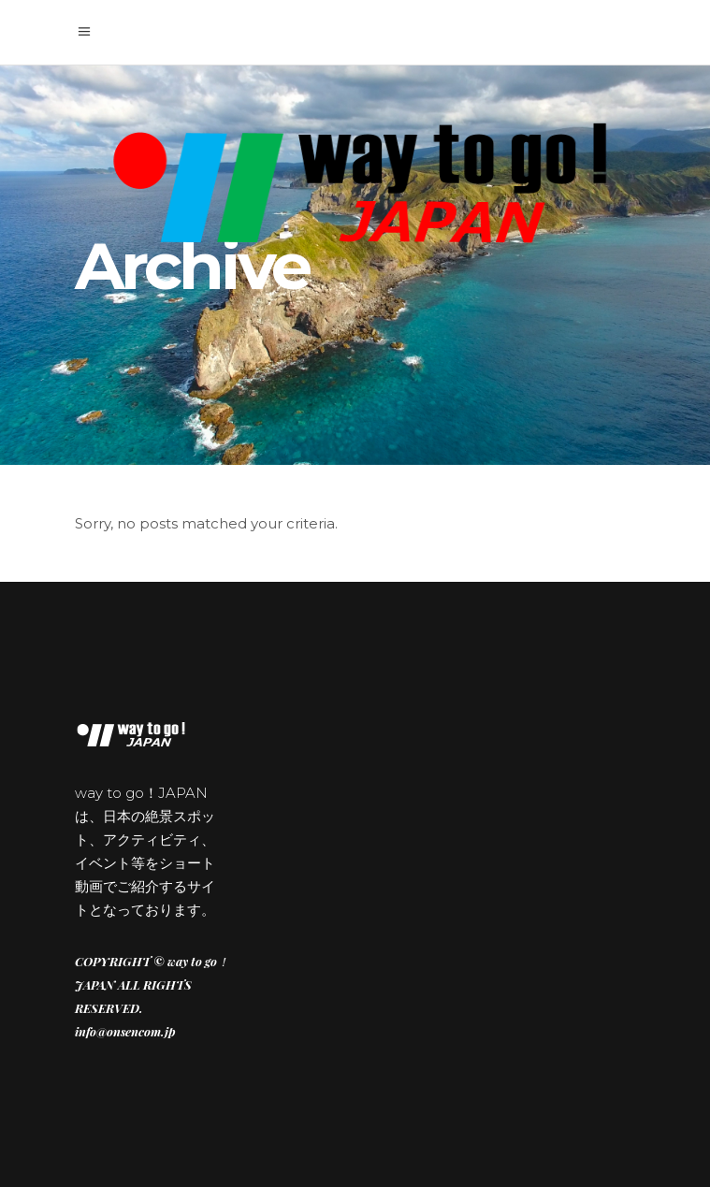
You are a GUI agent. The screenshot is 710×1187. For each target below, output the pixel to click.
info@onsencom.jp (125, 1031)
